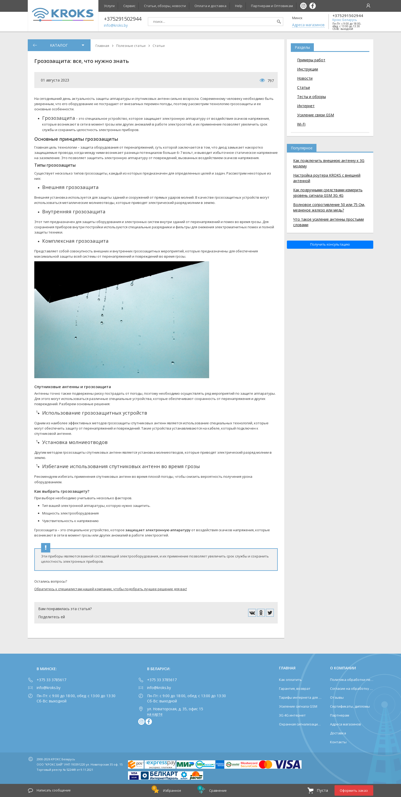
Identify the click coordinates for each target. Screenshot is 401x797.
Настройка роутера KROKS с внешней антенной (326, 178)
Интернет (306, 105)
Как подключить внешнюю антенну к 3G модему (328, 163)
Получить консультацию (330, 244)
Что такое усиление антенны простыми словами (328, 222)
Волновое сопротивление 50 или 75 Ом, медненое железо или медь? (329, 207)
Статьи (303, 87)
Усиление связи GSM (315, 114)
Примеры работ (311, 59)
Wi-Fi (301, 124)
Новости (305, 78)
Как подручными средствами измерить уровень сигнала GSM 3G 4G (328, 192)
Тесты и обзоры (311, 96)
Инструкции (307, 69)
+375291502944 (347, 16)
